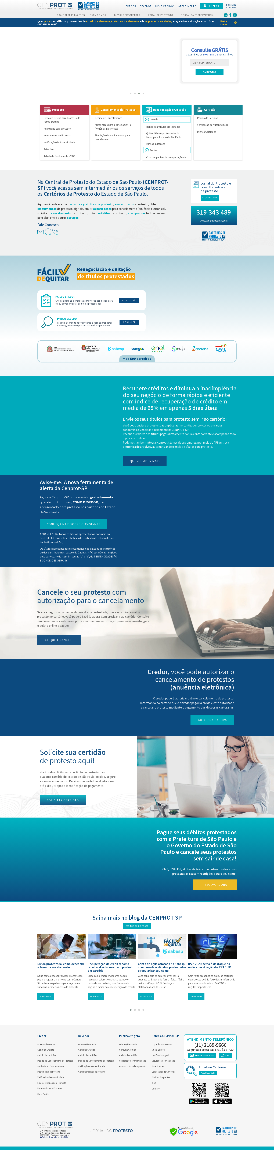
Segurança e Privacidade (163, 1060)
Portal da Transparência (199, 15)
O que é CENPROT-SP (162, 1044)
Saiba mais (45, 996)
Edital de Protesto (162, 15)
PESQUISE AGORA (208, 1073)
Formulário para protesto (57, 128)
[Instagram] (235, 15)
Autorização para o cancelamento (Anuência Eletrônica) (113, 126)
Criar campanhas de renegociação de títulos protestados (168, 154)
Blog (154, 1082)
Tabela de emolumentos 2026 (54, 1137)
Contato (156, 1088)
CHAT (226, 1055)
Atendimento (187, 6)
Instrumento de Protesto (57, 135)
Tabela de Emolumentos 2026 (59, 156)
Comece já (129, 300)
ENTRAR (211, 6)
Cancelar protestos (53, 68)
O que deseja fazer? (70, 15)
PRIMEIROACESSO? (231, 6)
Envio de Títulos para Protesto (51, 1082)
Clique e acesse (213, 197)
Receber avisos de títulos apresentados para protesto (74, 89)
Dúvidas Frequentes (129, 15)
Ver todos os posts (137, 926)
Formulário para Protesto (49, 1088)
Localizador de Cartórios (163, 1071)
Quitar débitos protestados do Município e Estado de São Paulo (166, 132)
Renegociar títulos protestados (166, 126)
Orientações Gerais (46, 1044)
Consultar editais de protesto (92, 1071)
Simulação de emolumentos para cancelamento (112, 137)
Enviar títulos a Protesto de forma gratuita (68, 57)
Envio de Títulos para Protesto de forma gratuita (62, 119)
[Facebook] (230, 15)
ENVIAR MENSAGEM (202, 1055)
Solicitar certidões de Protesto (60, 73)
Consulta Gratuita (45, 1049)
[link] (137, 22)
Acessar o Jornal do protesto (132, 1066)
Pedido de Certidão (207, 118)
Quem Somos (100, 15)
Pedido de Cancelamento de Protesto (55, 1060)
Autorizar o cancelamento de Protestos (65, 63)
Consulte (129, 322)
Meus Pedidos (43, 1094)
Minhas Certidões (206, 131)
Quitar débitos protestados (58, 78)
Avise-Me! (49, 149)
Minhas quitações (158, 140)
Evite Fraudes (158, 1066)
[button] (131, 93)
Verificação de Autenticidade (59, 142)
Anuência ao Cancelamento (50, 1066)
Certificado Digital (160, 1055)
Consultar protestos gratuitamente (63, 83)
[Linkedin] (226, 15)
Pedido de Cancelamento (108, 118)
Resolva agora (218, 885)
